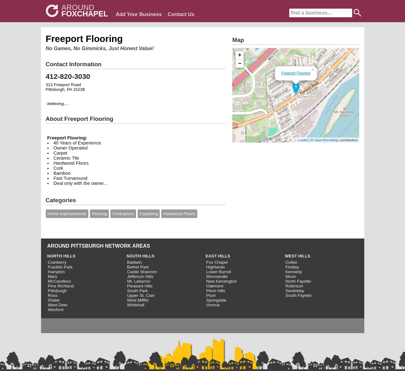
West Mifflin (137, 300)
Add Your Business (139, 14)
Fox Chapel (217, 262)
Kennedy (293, 271)
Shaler (54, 300)
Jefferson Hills (140, 276)
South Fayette (298, 295)
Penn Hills (215, 290)
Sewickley (294, 290)
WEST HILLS (297, 256)
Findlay (292, 267)
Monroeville (217, 276)
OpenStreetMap (326, 140)
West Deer (58, 305)
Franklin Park (60, 267)
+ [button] (239, 55)
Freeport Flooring (295, 73)
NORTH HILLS (61, 256)
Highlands (215, 267)
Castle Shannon (142, 271)
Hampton (56, 271)
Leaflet (302, 140)
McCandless (59, 281)
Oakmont (214, 286)
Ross (52, 295)
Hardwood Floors (179, 213)
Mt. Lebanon (138, 281)
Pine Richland (61, 286)
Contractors (123, 213)
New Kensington (221, 281)
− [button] (239, 64)
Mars (52, 276)
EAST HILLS (217, 256)
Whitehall (135, 305)
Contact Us (181, 14)
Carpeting (149, 213)
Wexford (55, 309)
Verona (212, 305)
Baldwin (134, 262)
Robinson (294, 286)
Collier (291, 262)
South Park (137, 290)
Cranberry (57, 262)
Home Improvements (67, 213)
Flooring (99, 213)
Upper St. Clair (140, 295)
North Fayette (298, 281)
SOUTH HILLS (140, 256)
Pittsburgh (57, 290)
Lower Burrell (218, 271)
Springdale (216, 300)
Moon (290, 276)
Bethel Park (138, 267)
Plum (211, 295)
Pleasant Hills (139, 286)
